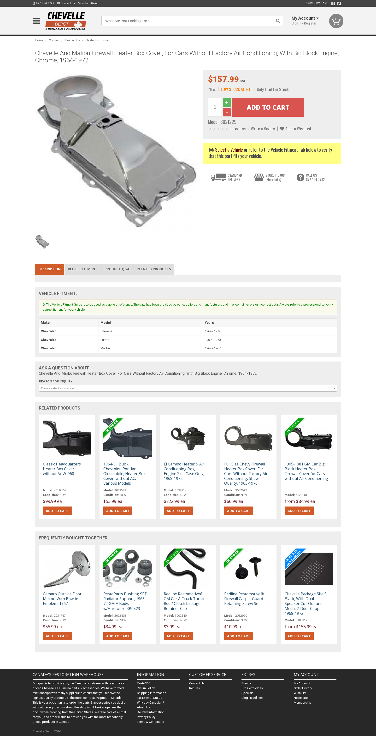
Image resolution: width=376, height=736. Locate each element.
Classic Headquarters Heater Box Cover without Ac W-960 (62, 468)
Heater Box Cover (97, 40)
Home (39, 40)
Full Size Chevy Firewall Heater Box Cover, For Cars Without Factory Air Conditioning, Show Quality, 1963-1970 (246, 473)
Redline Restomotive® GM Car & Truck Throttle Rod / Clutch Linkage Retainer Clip (186, 601)
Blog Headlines (252, 698)
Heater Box (72, 40)
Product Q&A (117, 269)
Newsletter (301, 698)
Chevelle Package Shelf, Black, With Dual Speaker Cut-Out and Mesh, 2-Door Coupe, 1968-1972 (306, 603)
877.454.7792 (43, 3)
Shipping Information (151, 693)
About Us (143, 707)
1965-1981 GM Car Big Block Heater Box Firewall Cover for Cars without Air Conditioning (306, 471)
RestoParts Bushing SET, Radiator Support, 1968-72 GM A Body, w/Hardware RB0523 (125, 601)
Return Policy (146, 688)
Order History (303, 688)
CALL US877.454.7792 (315, 177)
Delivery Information (150, 712)
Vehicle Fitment (82, 269)
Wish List (300, 693)
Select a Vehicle (229, 149)
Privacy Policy (146, 717)
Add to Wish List (295, 128)
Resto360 (143, 683)
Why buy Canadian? (150, 702)
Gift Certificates (252, 688)
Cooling (54, 40)
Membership (302, 702)
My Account (302, 683)
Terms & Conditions (150, 722)
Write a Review (263, 128)
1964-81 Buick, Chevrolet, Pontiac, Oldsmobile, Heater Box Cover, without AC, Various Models (124, 473)
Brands (246, 683)
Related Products (154, 269)
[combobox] (188, 388)
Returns (194, 688)
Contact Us (66, 3)
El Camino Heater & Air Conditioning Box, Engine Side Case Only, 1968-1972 (184, 471)
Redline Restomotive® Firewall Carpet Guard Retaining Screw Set (244, 598)
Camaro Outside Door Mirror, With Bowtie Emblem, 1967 (62, 598)
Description (49, 269)
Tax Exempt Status (149, 698)
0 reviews (238, 128)
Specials (247, 693)
